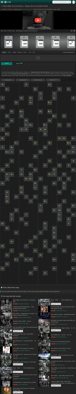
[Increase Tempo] (13, 31)
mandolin (20, 52)
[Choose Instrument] (34, 52)
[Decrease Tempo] (2, 31)
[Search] (69, 2)
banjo (25, 52)
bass (30, 52)
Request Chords (55, 304)
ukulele (14, 52)
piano (9, 52)
